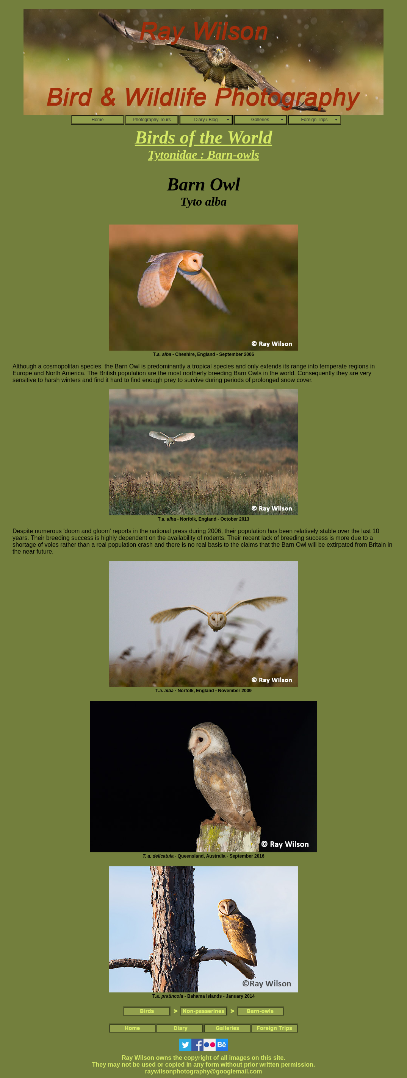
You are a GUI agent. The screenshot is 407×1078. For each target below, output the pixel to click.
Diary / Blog (206, 119)
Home (97, 119)
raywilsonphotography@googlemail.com (203, 1071)
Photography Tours (152, 119)
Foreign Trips (314, 119)
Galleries (260, 119)
